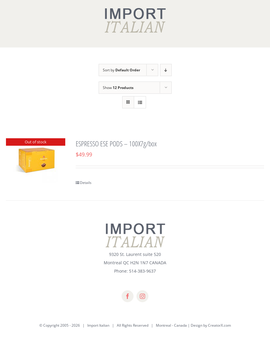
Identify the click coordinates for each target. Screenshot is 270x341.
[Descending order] (166, 70)
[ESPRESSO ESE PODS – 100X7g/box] (35, 160)
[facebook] (128, 296)
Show (118, 87)
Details (85, 182)
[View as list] (140, 102)
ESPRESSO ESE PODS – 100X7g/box (116, 143)
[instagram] (142, 296)
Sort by (121, 70)
